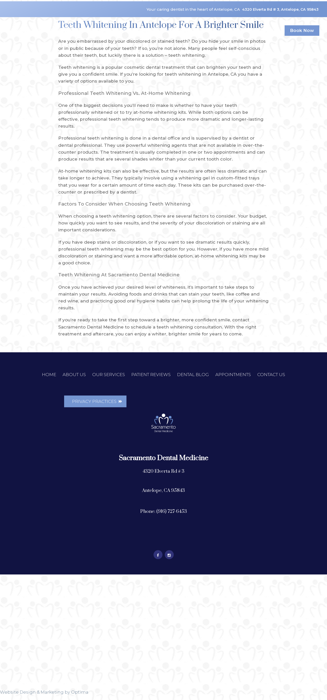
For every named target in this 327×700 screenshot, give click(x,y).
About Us (50, 22)
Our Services (90, 22)
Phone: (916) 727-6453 (163, 517)
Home (22, 22)
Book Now (302, 22)
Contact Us (261, 22)
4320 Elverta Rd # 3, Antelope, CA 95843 (283, 5)
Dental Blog (178, 22)
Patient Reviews (136, 22)
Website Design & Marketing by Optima (44, 697)
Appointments (220, 22)
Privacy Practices (94, 401)
